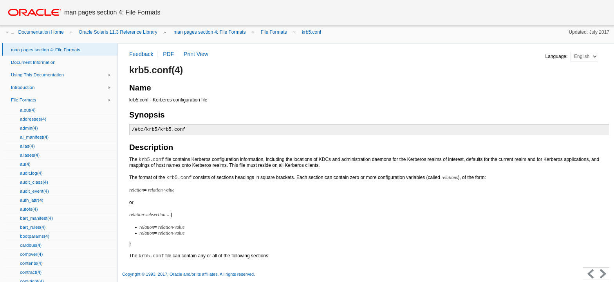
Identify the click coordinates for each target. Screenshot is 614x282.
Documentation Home (41, 32)
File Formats (274, 32)
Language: (557, 56)
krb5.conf (311, 32)
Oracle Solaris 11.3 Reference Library (118, 32)
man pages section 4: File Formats (209, 32)
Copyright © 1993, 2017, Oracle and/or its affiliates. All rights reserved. (188, 274)
